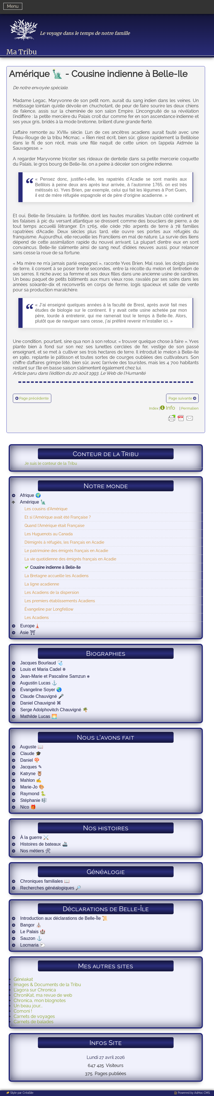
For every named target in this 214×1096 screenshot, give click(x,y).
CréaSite (28, 1092)
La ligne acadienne (42, 584)
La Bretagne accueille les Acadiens (57, 575)
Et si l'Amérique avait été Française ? (58, 517)
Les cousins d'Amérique (46, 508)
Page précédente (34, 398)
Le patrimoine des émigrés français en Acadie (66, 550)
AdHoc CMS (202, 1092)
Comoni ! (23, 1011)
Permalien (190, 408)
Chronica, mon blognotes (40, 1000)
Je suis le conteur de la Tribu (51, 463)
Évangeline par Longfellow (49, 609)
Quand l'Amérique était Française (54, 525)
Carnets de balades (34, 1021)
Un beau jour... (28, 1005)
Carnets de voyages (34, 1016)
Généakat (23, 979)
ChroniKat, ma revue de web (43, 995)
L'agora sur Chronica (35, 990)
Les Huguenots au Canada (49, 533)
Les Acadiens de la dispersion (52, 592)
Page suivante (180, 398)
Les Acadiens (37, 617)
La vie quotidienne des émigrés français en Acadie (70, 559)
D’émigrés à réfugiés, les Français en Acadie (64, 542)
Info (170, 408)
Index (154, 408)
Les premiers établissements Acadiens (60, 600)
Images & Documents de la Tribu (47, 984)
